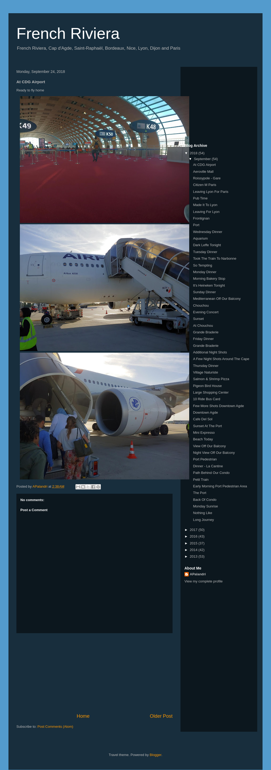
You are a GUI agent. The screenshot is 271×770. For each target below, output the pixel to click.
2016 (194, 536)
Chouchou (201, 305)
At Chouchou (203, 326)
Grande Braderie (205, 332)
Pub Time (200, 198)
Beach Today (203, 439)
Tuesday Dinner (205, 252)
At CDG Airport (204, 165)
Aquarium (200, 238)
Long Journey (203, 520)
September (203, 159)
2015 (194, 543)
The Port (199, 493)
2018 (194, 153)
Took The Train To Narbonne (214, 258)
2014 (194, 550)
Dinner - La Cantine (208, 466)
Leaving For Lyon (206, 212)
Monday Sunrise (205, 506)
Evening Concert (205, 312)
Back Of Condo (204, 500)
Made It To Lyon (205, 205)
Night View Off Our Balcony (214, 453)
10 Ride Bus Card (206, 399)
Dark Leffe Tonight (207, 245)
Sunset (198, 319)
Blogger (155, 755)
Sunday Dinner (204, 292)
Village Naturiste (205, 372)
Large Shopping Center (210, 392)
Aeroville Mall (203, 172)
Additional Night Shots (210, 352)
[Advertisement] (94, 673)
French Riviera (68, 33)
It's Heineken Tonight (209, 285)
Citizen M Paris (204, 185)
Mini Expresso (204, 433)
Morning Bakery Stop (209, 279)
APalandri (198, 574)
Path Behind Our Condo (211, 473)
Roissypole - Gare (206, 178)
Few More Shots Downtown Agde (218, 406)
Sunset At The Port (207, 426)
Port (196, 225)
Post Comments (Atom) (55, 727)
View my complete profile (203, 581)
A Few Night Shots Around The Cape (221, 359)
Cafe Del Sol (202, 419)
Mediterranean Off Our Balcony (217, 299)
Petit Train (201, 480)
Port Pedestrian (205, 459)
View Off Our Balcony (209, 446)
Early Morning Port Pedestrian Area (220, 486)
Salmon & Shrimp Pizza (211, 379)
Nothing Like (202, 513)
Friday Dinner (203, 339)
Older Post (161, 716)
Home (83, 716)
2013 (194, 556)
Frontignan (201, 218)
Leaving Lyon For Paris (210, 192)
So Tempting (202, 265)
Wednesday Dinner (207, 232)
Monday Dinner (204, 272)
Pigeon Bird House (207, 386)
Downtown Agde (205, 412)
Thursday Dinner (205, 366)
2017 (194, 530)
